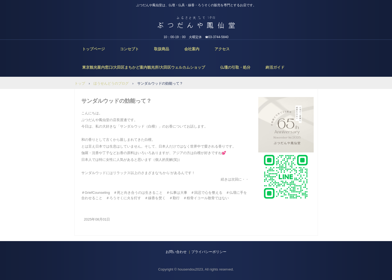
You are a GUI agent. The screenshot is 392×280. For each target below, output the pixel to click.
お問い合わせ (176, 252)
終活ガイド (275, 67)
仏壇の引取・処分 (235, 67)
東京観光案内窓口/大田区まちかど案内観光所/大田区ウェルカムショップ (143, 67)
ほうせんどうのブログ (111, 83)
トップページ (93, 49)
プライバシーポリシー (208, 252)
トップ (80, 83)
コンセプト (129, 49)
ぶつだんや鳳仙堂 (196, 19)
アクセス (222, 49)
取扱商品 (161, 49)
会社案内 (191, 49)
